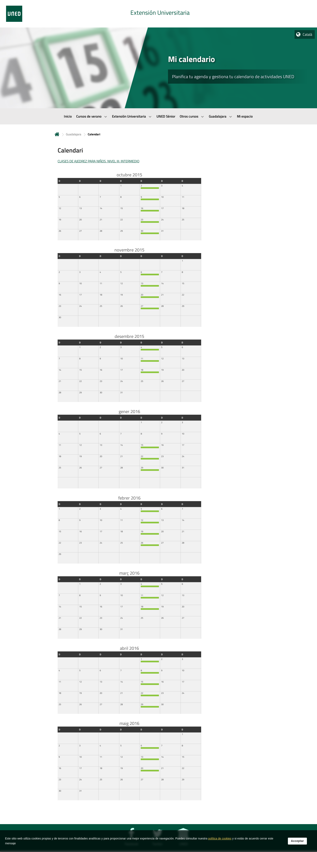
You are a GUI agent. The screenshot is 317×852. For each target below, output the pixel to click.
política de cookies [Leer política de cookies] (219, 838)
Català (307, 34)
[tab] (158, 13)
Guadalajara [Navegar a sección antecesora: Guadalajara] (73, 134)
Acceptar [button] (297, 841)
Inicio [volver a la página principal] (57, 134)
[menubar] (158, 116)
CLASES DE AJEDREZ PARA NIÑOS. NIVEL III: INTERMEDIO (98, 161)
